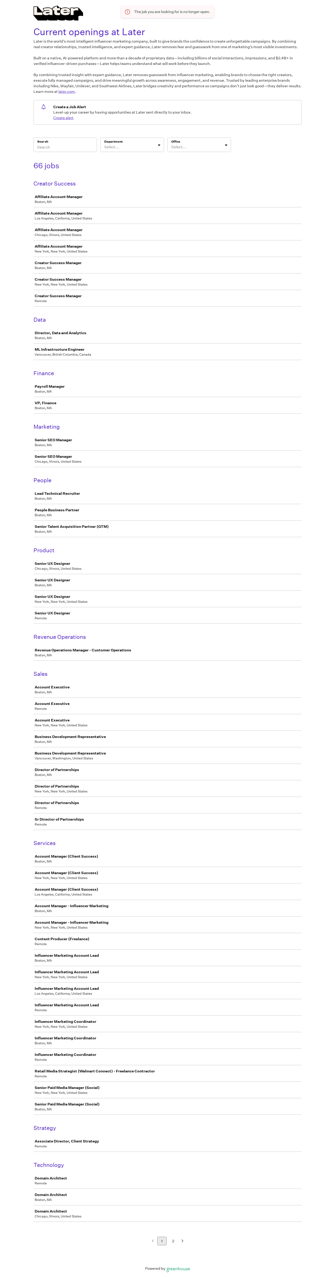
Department (113, 142)
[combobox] (104, 147)
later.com (66, 91)
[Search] (65, 148)
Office (175, 142)
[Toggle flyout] (159, 145)
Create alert (63, 118)
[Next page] (182, 1241)
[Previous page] (153, 1241)
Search (42, 142)
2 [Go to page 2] (173, 1241)
